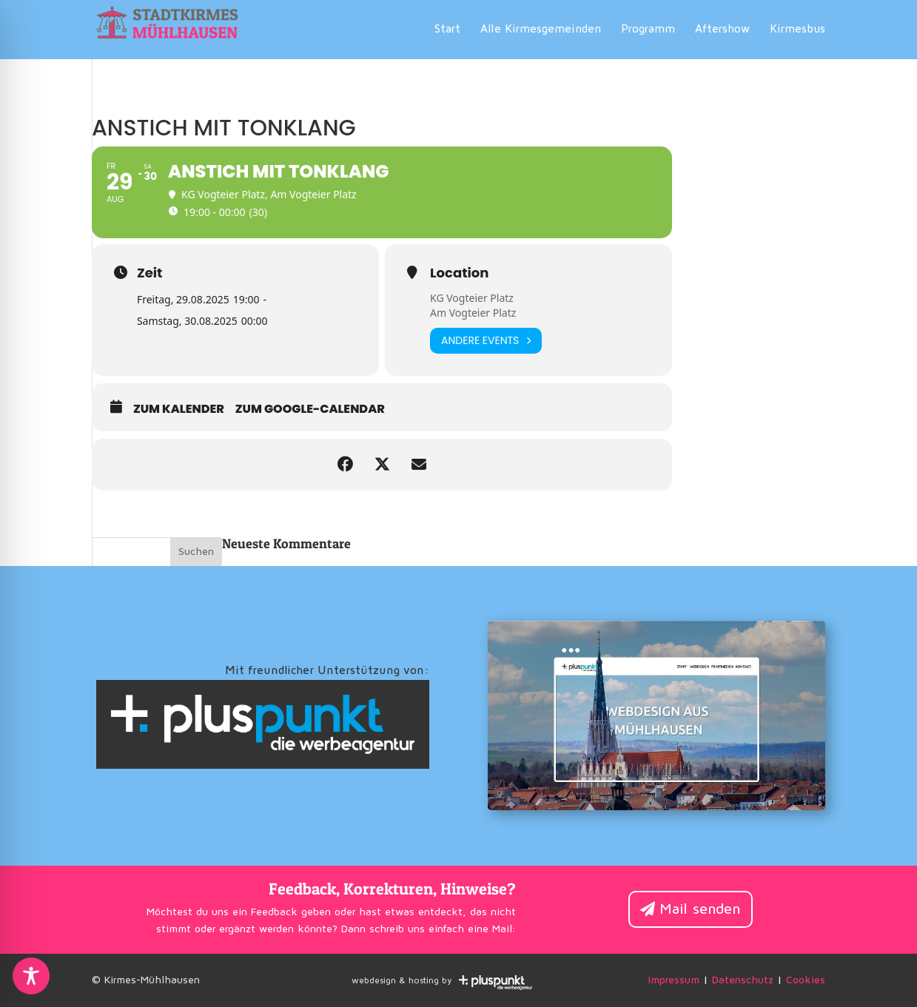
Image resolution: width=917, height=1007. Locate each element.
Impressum (673, 980)
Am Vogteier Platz (473, 313)
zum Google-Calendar (310, 409)
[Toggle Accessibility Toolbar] (31, 976)
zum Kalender (178, 409)
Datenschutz (742, 980)
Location (459, 273)
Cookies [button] (805, 980)
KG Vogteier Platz (472, 298)
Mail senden (700, 909)
